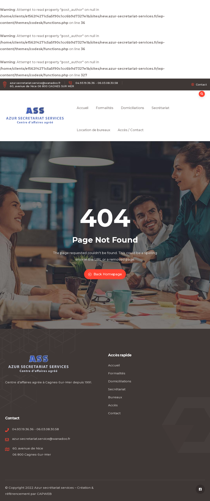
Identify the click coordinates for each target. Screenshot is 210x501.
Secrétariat (160, 112)
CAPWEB (44, 494)
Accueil (82, 112)
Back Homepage (105, 274)
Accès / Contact (131, 134)
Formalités (104, 112)
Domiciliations (132, 112)
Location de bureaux (93, 134)
